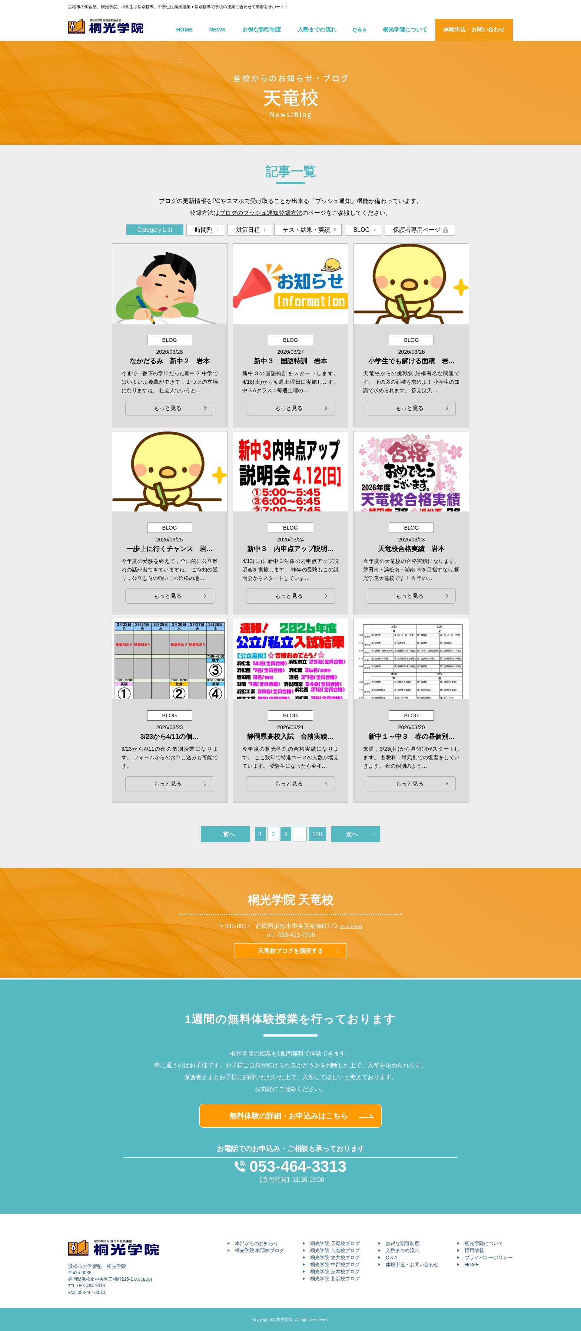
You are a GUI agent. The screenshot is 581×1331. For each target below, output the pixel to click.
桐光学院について (405, 29)
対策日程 (248, 230)
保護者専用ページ (417, 230)
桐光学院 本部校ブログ (260, 1250)
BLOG (361, 230)
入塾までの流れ (317, 29)
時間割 (204, 230)
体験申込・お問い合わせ (474, 29)
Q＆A (360, 29)
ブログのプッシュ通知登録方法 (260, 213)
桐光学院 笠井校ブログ (335, 1257)
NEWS (217, 29)
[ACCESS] (350, 926)
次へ (352, 834)
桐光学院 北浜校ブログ (335, 1278)
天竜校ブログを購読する (290, 951)
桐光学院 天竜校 (291, 900)
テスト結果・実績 (306, 230)
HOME (184, 29)
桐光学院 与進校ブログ (335, 1250)
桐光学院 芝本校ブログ (335, 1271)
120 (317, 834)
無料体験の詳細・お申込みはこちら (288, 1116)
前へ (229, 834)
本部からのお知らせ (256, 1243)
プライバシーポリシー (489, 1257)
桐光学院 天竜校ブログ (335, 1243)
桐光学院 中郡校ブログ (335, 1264)
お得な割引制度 (261, 29)
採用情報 (474, 1250)
